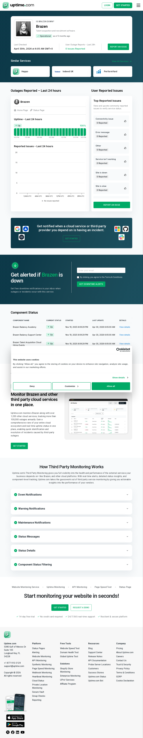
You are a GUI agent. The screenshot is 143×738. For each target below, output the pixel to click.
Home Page (21, 110)
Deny (32, 386)
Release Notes (95, 656)
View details (124, 327)
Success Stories (96, 672)
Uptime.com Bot (95, 680)
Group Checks (38, 696)
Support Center (95, 652)
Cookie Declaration (125, 680)
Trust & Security (123, 664)
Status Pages (38, 648)
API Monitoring (39, 660)
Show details (118, 377)
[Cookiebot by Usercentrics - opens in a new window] (118, 350)
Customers (93, 668)
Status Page (37, 110)
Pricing (119, 648)
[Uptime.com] (7, 634)
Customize (71, 386)
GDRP (119, 676)
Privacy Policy (123, 668)
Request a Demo (81, 607)
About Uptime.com (124, 652)
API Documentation (97, 660)
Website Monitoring (41, 656)
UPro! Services (67, 680)
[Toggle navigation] (138, 5)
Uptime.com (10, 643)
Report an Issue (118, 47)
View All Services (122, 61)
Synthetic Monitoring (42, 664)
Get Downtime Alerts (91, 284)
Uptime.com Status (97, 676)
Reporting (36, 700)
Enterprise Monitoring (70, 676)
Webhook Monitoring (42, 672)
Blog (90, 648)
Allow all (111, 386)
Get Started (71, 238)
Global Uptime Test (69, 656)
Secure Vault (38, 692)
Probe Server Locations (99, 664)
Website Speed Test (70, 648)
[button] (71, 495)
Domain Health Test (69, 652)
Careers (120, 656)
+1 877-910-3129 (12, 663)
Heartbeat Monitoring (42, 676)
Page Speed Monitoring (43, 668)
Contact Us (121, 660)
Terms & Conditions (113, 277)
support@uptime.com (14, 666)
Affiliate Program (68, 684)
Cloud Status (38, 680)
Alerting (35, 652)
